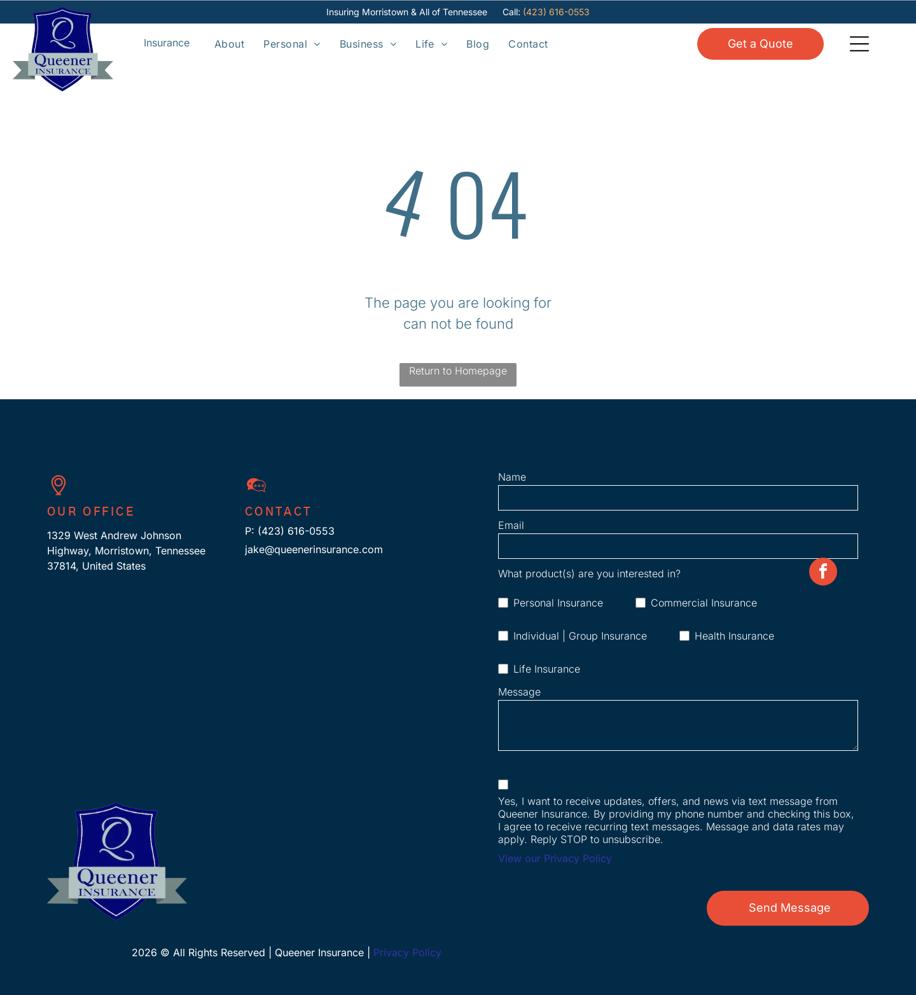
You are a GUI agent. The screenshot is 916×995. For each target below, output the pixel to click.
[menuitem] (229, 43)
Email (511, 525)
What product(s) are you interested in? (589, 573)
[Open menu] (166, 43)
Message (519, 691)
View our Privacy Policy (555, 858)
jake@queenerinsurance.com (314, 549)
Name (512, 476)
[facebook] (823, 979)
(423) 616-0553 (556, 11)
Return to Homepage (458, 370)
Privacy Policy (407, 952)
